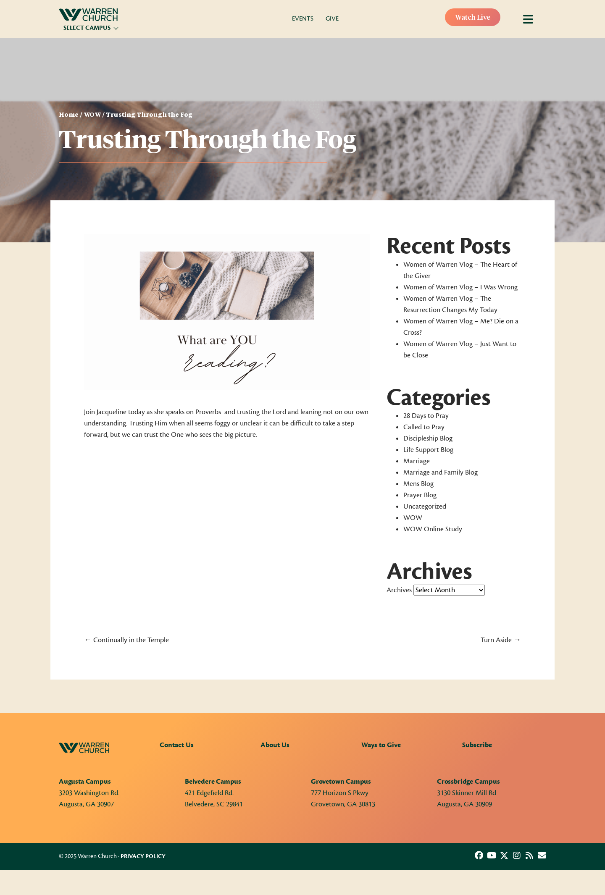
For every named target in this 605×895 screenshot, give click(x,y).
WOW (92, 115)
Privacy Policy (143, 856)
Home (69, 115)
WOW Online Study (432, 529)
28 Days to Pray (426, 415)
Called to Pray (424, 427)
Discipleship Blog (427, 438)
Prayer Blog (420, 495)
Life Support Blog (428, 449)
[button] (479, 855)
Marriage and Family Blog (440, 472)
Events (302, 19)
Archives (399, 590)
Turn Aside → (501, 640)
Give (332, 19)
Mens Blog (418, 483)
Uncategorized (424, 506)
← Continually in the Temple (126, 640)
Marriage (416, 461)
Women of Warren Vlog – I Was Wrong (460, 287)
